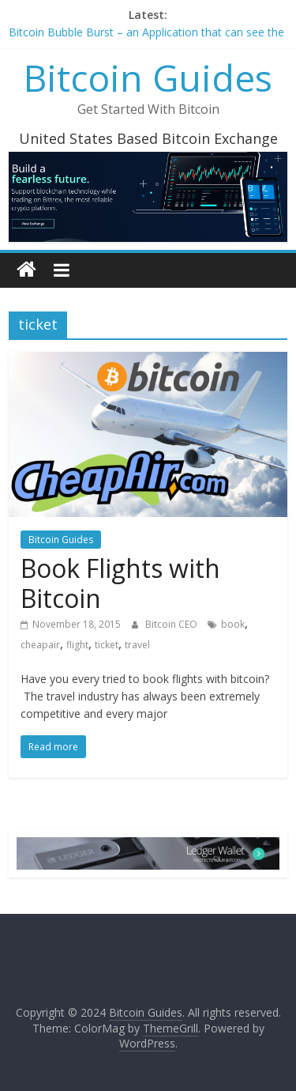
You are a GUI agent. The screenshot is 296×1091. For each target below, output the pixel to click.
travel (137, 644)
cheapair (40, 644)
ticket (106, 644)
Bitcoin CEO (172, 624)
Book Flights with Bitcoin (120, 583)
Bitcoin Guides (148, 77)
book (233, 624)
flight (77, 644)
